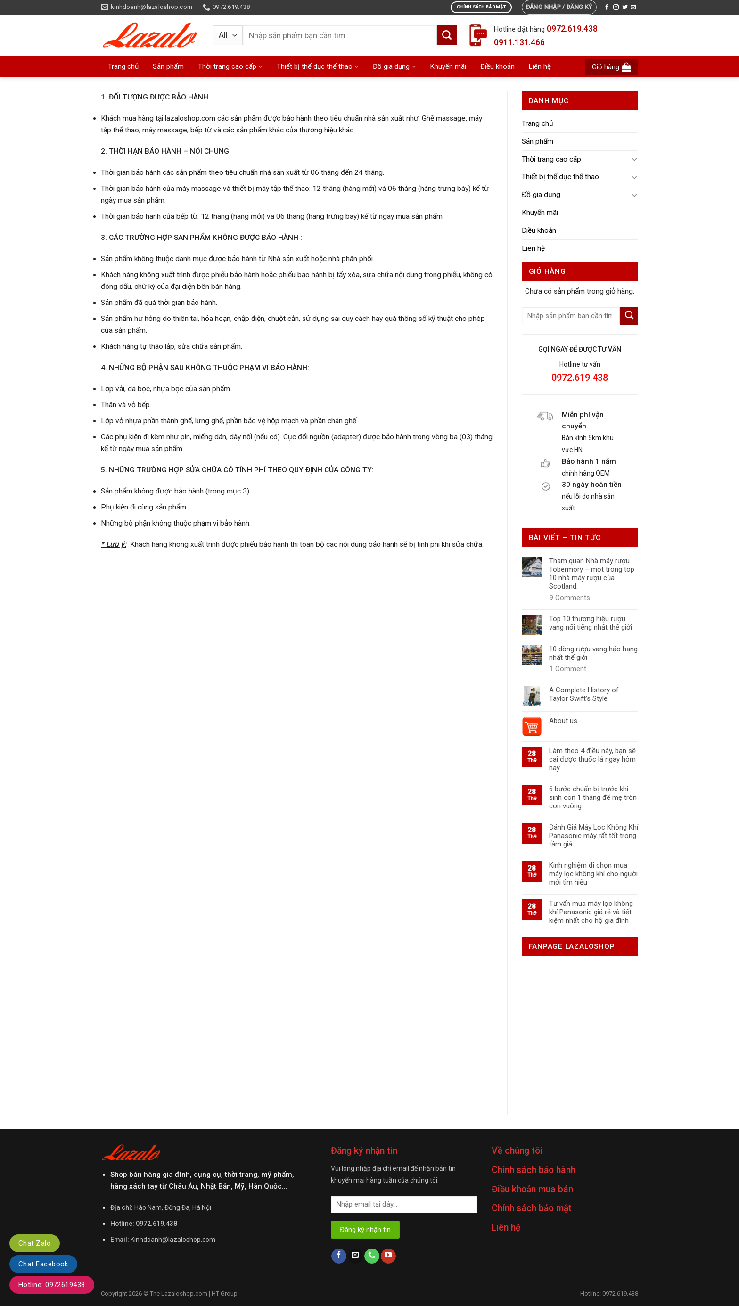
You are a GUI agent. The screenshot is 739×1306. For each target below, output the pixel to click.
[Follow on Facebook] (607, 7)
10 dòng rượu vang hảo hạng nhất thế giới (593, 653)
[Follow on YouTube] (388, 1256)
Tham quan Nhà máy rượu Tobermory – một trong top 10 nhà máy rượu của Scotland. (591, 574)
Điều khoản (497, 66)
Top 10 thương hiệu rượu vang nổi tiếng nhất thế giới (590, 623)
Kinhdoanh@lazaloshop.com (173, 1239)
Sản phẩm (168, 66)
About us (563, 720)
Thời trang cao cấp (230, 66)
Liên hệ (540, 66)
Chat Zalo (34, 1243)
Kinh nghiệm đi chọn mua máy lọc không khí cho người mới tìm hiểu (593, 874)
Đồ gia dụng (394, 66)
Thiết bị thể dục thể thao (318, 66)
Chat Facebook (43, 1264)
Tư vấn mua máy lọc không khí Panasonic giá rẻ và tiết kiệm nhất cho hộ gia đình (591, 912)
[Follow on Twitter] (625, 7)
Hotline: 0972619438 (51, 1285)
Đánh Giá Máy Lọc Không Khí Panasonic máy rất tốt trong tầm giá (593, 835)
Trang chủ (123, 66)
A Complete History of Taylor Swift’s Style (584, 694)
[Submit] (447, 35)
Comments (569, 597)
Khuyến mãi (448, 66)
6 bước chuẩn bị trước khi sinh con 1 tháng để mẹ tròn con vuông (593, 797)
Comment (567, 669)
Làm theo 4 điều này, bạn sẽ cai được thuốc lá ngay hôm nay (592, 759)
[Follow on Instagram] (616, 7)
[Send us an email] (633, 7)
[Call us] (371, 1256)
